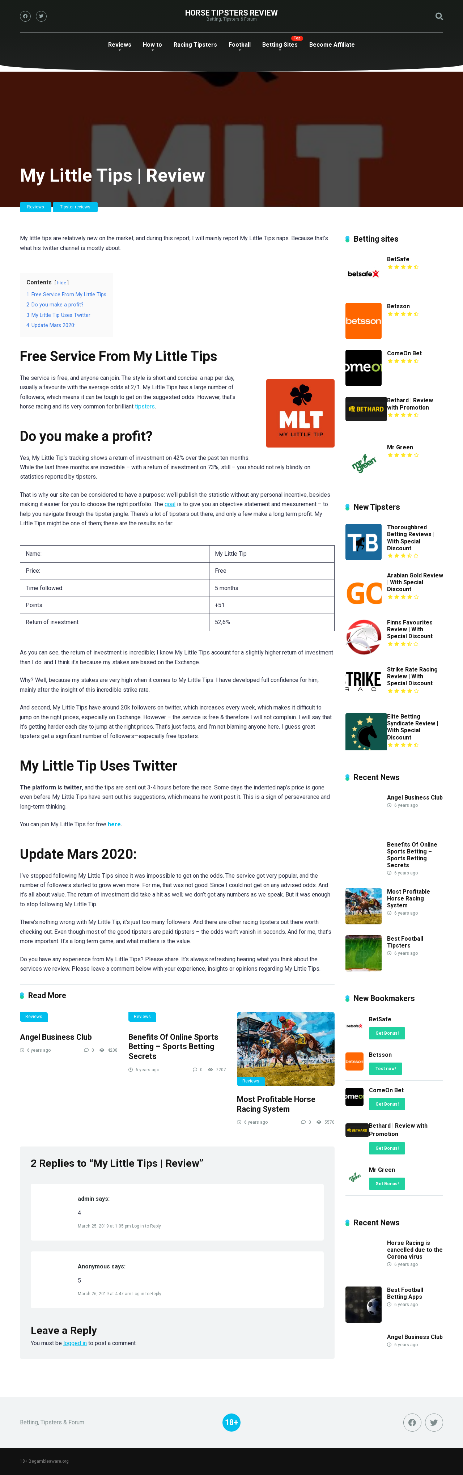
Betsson (398, 306)
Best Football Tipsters (405, 942)
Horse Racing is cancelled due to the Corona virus (415, 1249)
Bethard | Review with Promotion (410, 404)
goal (170, 504)
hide (61, 282)
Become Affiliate (332, 44)
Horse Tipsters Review (231, 13)
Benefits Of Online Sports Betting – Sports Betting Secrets (173, 1047)
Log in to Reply (146, 1226)
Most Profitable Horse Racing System (276, 1104)
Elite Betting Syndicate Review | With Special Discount (412, 727)
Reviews (119, 44)
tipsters (145, 406)
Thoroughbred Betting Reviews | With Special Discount (410, 538)
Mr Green (400, 447)
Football (240, 44)
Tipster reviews (75, 206)
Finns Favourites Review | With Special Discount (410, 629)
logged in (75, 1343)
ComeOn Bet (404, 353)
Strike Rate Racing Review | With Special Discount (412, 676)
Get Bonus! (387, 1033)
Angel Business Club (56, 1037)
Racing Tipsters (195, 44)
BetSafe (398, 259)
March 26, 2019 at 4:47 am (105, 1293)
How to (152, 44)
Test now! (385, 1068)
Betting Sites (280, 44)
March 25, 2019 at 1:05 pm (105, 1226)
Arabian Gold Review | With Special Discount (415, 582)
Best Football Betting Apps (405, 1293)
